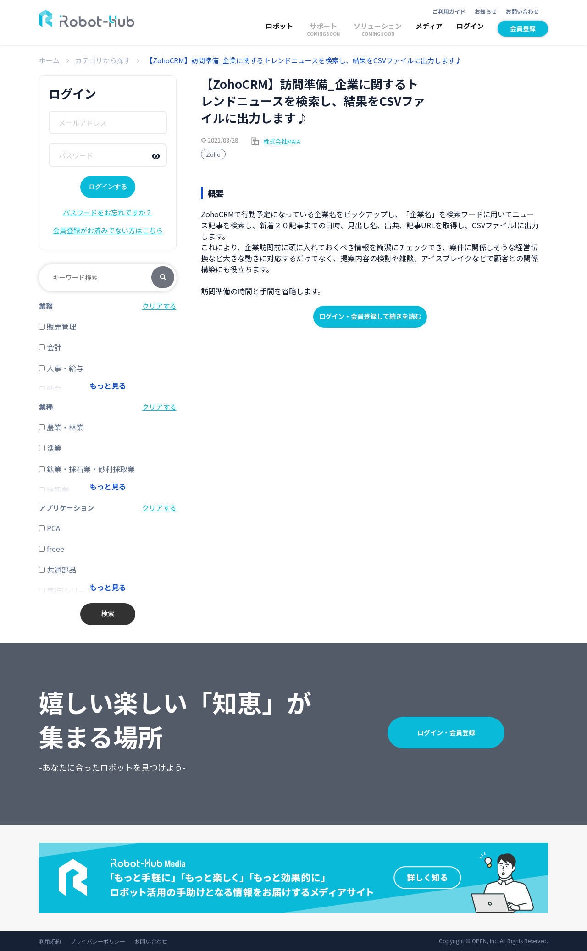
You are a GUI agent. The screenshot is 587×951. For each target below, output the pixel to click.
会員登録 (523, 28)
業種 (46, 407)
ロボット (279, 25)
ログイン (470, 25)
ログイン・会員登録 (446, 732)
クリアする (159, 306)
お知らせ (486, 11)
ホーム (49, 60)
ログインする (108, 186)
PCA (49, 527)
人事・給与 (61, 368)
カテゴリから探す (102, 60)
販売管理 (57, 326)
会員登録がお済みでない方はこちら (108, 230)
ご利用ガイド (448, 11)
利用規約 (50, 941)
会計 (50, 346)
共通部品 (57, 569)
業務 (46, 306)
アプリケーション (66, 507)
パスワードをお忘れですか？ (107, 212)
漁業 (50, 447)
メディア (429, 25)
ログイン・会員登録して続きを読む (370, 316)
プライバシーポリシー (97, 941)
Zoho (213, 154)
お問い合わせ (522, 11)
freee (51, 548)
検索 (162, 277)
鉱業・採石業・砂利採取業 (87, 468)
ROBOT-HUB (86, 18)
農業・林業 (61, 427)
